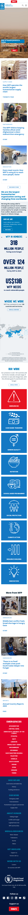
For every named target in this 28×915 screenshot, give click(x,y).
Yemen (14, 773)
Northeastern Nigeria (14, 753)
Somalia (14, 759)
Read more (5, 50)
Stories (14, 841)
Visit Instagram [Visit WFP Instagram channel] (12, 898)
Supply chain (14, 808)
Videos (14, 844)
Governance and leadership (14, 784)
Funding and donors (14, 790)
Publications (14, 838)
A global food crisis (14, 823)
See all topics (14, 384)
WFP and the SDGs (14, 826)
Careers (14, 864)
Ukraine (14, 770)
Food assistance (14, 802)
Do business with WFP (14, 867)
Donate (14, 1)
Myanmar (14, 750)
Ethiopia (14, 736)
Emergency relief (14, 799)
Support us (14, 852)
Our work (14, 795)
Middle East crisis (14, 745)
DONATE (14, 50)
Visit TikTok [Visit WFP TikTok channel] (24, 898)
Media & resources (14, 831)
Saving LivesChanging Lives (9, 5)
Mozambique (14, 747)
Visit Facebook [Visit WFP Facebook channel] (8, 898)
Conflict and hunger (14, 820)
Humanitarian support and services (14, 805)
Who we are (14, 780)
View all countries (14, 309)
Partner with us (14, 855)
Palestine (14, 756)
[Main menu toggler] (26, 5)
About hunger (14, 813)
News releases (14, 834)
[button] (26, 330)
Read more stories (14, 187)
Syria (14, 767)
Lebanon (14, 742)
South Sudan (14, 761)
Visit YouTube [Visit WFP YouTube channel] (20, 898)
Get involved (13, 849)
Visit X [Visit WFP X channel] (4, 898)
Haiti (14, 739)
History (14, 787)
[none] (14, 33)
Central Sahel (14, 729)
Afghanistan (14, 726)
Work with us (14, 861)
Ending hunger (14, 816)
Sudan (14, 764)
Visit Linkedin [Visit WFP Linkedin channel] (16, 898)
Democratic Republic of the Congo (14, 732)
